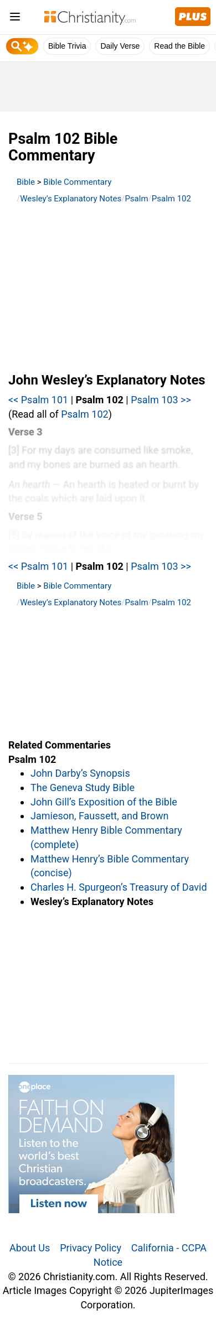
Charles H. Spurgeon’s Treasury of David (118, 887)
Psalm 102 (171, 199)
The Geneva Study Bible (82, 787)
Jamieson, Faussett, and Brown (99, 816)
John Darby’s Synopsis (80, 773)
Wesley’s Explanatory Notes (70, 199)
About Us (29, 1248)
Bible (26, 182)
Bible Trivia (67, 45)
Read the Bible (179, 45)
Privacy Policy (90, 1248)
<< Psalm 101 (38, 400)
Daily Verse (120, 45)
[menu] (15, 19)
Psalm (136, 199)
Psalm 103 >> (161, 400)
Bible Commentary (77, 182)
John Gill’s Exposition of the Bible (103, 802)
